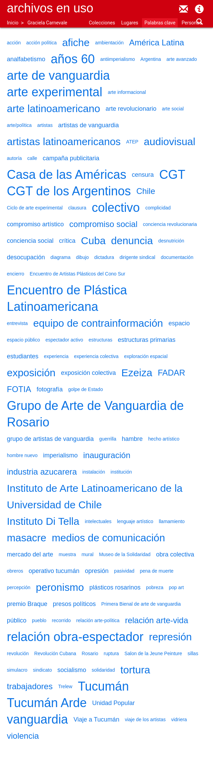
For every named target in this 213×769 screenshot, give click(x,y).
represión (170, 636)
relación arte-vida (156, 620)
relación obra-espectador (75, 637)
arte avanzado (181, 59)
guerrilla (107, 439)
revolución (18, 653)
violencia (23, 735)
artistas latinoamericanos (64, 141)
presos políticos (74, 603)
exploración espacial (146, 356)
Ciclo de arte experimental (35, 207)
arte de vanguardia (58, 75)
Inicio (13, 22)
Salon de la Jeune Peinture (153, 653)
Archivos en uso (50, 8)
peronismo (60, 587)
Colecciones (102, 22)
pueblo (39, 620)
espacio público (23, 340)
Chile (146, 191)
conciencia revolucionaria (170, 224)
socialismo (71, 670)
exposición (31, 372)
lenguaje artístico (135, 521)
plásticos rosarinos (115, 587)
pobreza (155, 587)
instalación (93, 472)
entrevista (17, 323)
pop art (176, 587)
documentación (177, 257)
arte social (173, 108)
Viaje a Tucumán (96, 719)
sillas (193, 653)
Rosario (90, 653)
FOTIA (19, 389)
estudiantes (22, 356)
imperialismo (60, 455)
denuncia (132, 240)
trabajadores (29, 686)
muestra (67, 554)
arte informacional (127, 92)
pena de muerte (157, 571)
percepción (19, 587)
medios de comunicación (108, 537)
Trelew (65, 686)
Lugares (129, 22)
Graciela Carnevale (47, 22)
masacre (26, 537)
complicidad (158, 207)
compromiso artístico (35, 224)
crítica (67, 240)
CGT (172, 174)
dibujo (82, 257)
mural (88, 554)
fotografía (50, 389)
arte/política (19, 125)
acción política (41, 42)
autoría (14, 158)
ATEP (132, 141)
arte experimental (54, 92)
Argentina (150, 59)
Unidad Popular (113, 703)
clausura (77, 207)
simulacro (17, 670)
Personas (191, 22)
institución (121, 472)
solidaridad (103, 670)
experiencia (56, 356)
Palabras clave (159, 22)
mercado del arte (30, 554)
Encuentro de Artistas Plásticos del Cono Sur (78, 274)
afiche (76, 42)
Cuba (93, 240)
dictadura (104, 257)
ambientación (109, 42)
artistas (44, 125)
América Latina (156, 42)
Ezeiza (136, 372)
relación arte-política (97, 620)
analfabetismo (26, 59)
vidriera (179, 719)
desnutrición (171, 240)
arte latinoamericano (53, 108)
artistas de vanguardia (88, 125)
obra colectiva (175, 554)
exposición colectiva (88, 372)
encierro (15, 274)
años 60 (73, 59)
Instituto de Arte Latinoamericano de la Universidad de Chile (94, 496)
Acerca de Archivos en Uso (199, 9)
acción (14, 42)
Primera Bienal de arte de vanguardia (141, 604)
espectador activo (64, 340)
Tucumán (103, 686)
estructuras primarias (147, 339)
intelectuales (98, 521)
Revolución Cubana (55, 653)
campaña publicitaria (71, 158)
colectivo (116, 208)
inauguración (106, 455)
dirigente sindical (137, 257)
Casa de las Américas (66, 174)
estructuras (100, 340)
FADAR (171, 372)
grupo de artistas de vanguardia (50, 438)
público (16, 620)
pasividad (124, 571)
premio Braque (27, 603)
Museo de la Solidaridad (125, 554)
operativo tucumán (53, 570)
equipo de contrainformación (98, 323)
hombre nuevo (22, 455)
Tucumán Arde (47, 703)
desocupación (26, 257)
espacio (179, 323)
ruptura (111, 653)
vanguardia (37, 719)
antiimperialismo (117, 59)
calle (32, 158)
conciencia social (30, 240)
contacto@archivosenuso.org (183, 9)
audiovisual (169, 141)
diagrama (60, 257)
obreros (15, 571)
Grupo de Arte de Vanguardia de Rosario (95, 414)
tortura (135, 669)
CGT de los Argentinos (69, 191)
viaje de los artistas (145, 719)
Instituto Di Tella (43, 521)
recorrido (61, 620)
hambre (132, 438)
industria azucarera (42, 471)
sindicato (42, 670)
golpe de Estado (85, 389)
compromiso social (103, 224)
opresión (97, 570)
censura (143, 174)
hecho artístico (163, 439)
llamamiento (172, 521)
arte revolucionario (131, 108)
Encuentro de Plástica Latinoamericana (67, 298)
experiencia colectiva (96, 356)
